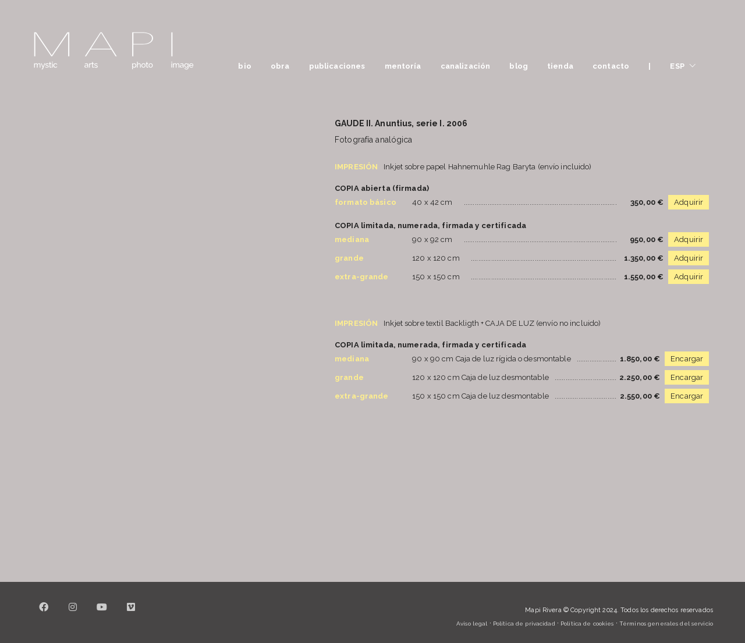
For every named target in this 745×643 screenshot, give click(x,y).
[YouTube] (101, 614)
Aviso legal (471, 623)
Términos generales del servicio (666, 623)
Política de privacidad (524, 623)
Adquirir (688, 202)
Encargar (686, 358)
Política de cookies (586, 623)
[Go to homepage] (113, 51)
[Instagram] (72, 614)
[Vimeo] (131, 614)
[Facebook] (43, 614)
